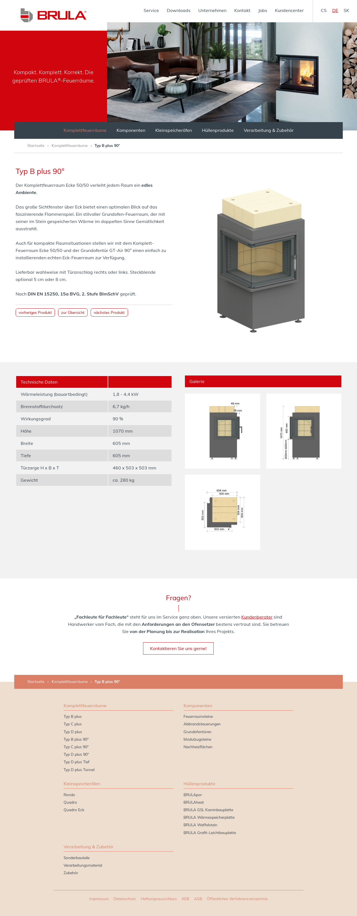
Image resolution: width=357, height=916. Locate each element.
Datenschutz (125, 898)
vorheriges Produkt (35, 312)
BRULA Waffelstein (200, 824)
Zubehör (71, 872)
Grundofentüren (197, 731)
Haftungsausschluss (159, 898)
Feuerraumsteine (198, 716)
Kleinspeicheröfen (173, 130)
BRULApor (193, 794)
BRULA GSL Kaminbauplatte (208, 809)
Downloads (178, 10)
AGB (198, 898)
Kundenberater (256, 617)
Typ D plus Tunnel (79, 769)
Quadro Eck (74, 809)
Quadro (70, 802)
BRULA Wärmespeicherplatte (209, 817)
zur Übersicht (73, 312)
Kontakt (242, 10)
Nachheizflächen (198, 746)
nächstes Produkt (109, 312)
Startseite (35, 145)
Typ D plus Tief (77, 761)
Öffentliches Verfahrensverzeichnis (237, 898)
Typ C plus (73, 723)
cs (324, 10)
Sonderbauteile (77, 857)
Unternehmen (212, 10)
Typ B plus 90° (76, 739)
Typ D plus (73, 731)
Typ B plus (73, 716)
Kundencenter (289, 10)
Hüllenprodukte (218, 130)
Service (151, 10)
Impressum (99, 898)
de (335, 10)
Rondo (69, 794)
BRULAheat (194, 802)
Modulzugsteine (197, 739)
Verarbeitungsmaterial (83, 865)
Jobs (262, 10)
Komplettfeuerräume (85, 130)
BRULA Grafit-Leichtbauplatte (210, 832)
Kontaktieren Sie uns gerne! (178, 648)
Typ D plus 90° (76, 754)
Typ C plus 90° (76, 746)
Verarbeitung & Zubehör (269, 130)
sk (346, 10)
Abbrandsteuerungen (202, 723)
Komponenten (131, 130)
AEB (185, 898)
